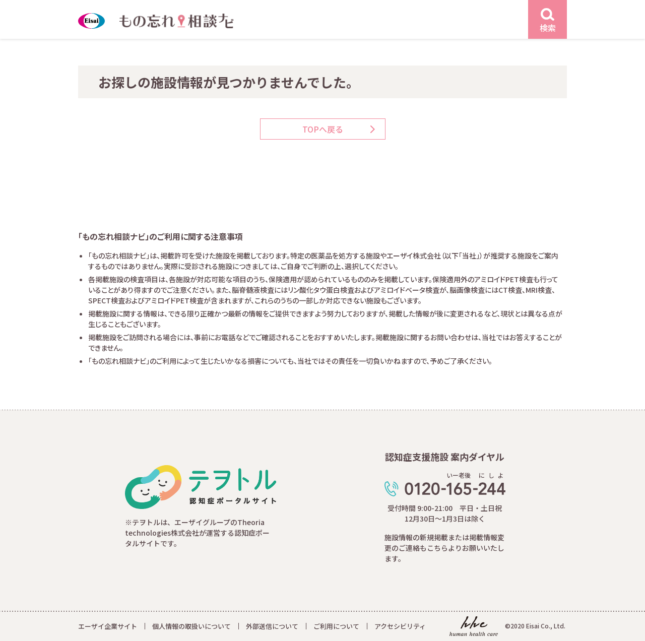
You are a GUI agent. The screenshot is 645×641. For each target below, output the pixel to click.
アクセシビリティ (400, 626)
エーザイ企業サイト (107, 626)
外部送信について (272, 626)
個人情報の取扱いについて (191, 626)
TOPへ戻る (322, 129)
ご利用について (336, 626)
